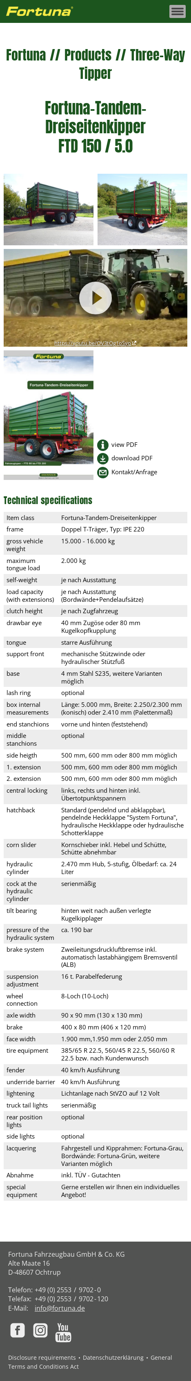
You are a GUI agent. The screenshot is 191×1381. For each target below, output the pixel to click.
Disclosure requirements (42, 1357)
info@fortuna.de (60, 1308)
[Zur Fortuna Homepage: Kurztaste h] (44, 12)
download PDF (132, 458)
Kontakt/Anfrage (134, 472)
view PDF (124, 444)
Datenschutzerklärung (113, 1357)
